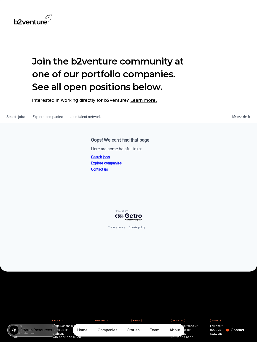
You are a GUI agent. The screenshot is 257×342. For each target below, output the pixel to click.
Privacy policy (116, 227)
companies (47, 117)
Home (82, 330)
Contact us (99, 169)
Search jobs (100, 157)
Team (154, 330)
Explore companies (106, 163)
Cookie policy (137, 227)
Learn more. (143, 100)
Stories (133, 330)
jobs (15, 117)
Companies (107, 330)
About (174, 330)
